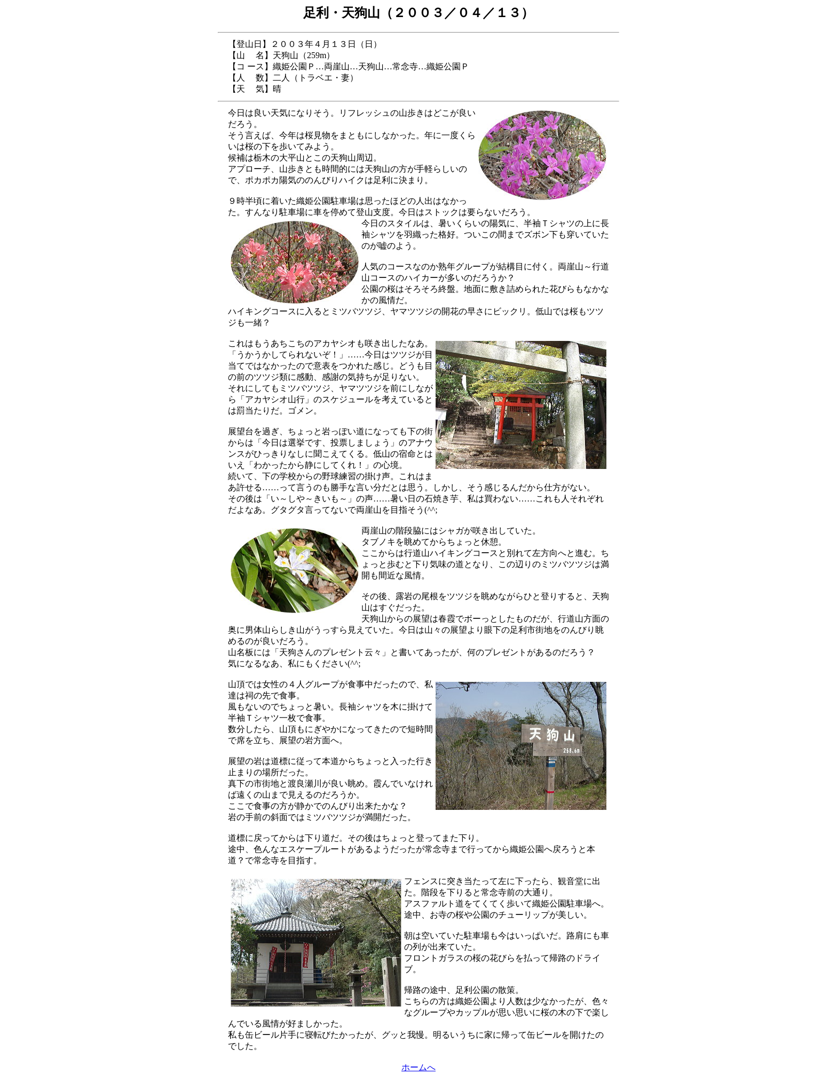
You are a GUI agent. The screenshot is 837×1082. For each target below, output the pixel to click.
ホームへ (418, 1067)
